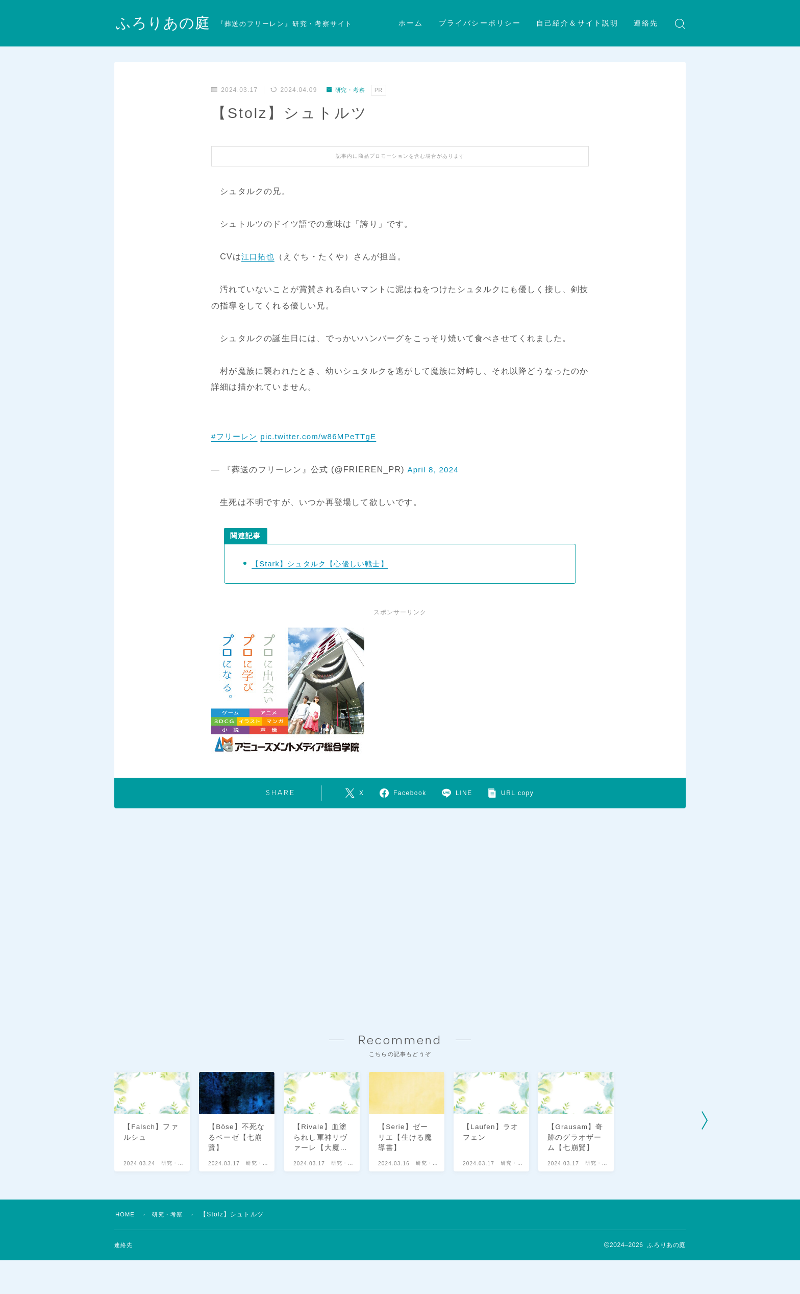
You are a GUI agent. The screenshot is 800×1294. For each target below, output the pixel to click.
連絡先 (646, 23)
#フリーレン (235, 436)
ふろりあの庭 (164, 23)
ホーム (410, 23)
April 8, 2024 (434, 469)
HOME (125, 1234)
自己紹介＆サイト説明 (577, 23)
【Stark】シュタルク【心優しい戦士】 (324, 563)
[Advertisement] (400, 908)
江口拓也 (259, 256)
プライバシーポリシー (480, 23)
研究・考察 (348, 90)
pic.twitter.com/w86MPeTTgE (324, 436)
